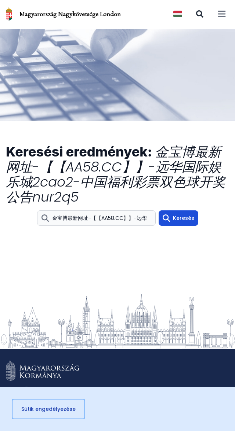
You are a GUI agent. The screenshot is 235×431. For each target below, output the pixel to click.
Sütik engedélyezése (48, 409)
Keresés (178, 218)
